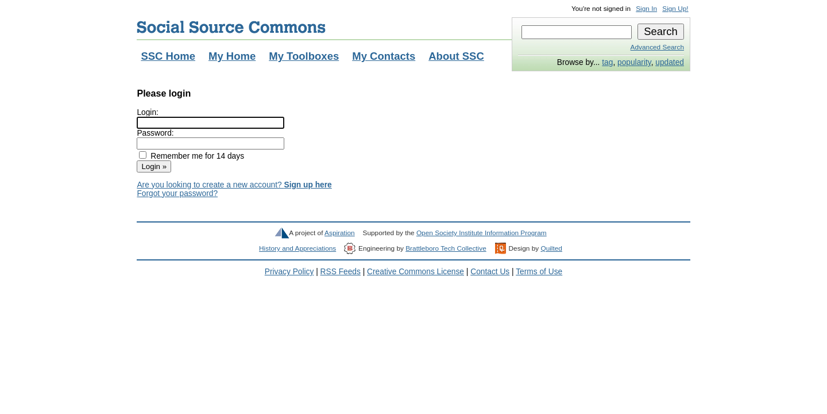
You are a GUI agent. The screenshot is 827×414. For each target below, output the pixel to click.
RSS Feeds (340, 271)
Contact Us (489, 271)
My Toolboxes (304, 56)
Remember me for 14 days (197, 156)
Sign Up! (675, 9)
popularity (634, 62)
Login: (147, 112)
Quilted (551, 248)
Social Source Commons (231, 27)
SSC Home (168, 56)
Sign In (646, 9)
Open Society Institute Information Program (481, 233)
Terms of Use (539, 271)
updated (669, 62)
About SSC (456, 56)
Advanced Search (657, 47)
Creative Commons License (415, 271)
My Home (232, 56)
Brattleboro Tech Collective (445, 248)
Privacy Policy (289, 271)
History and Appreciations (297, 248)
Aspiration (339, 233)
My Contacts (383, 56)
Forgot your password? (177, 193)
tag (607, 62)
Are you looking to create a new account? (234, 185)
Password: (155, 133)
